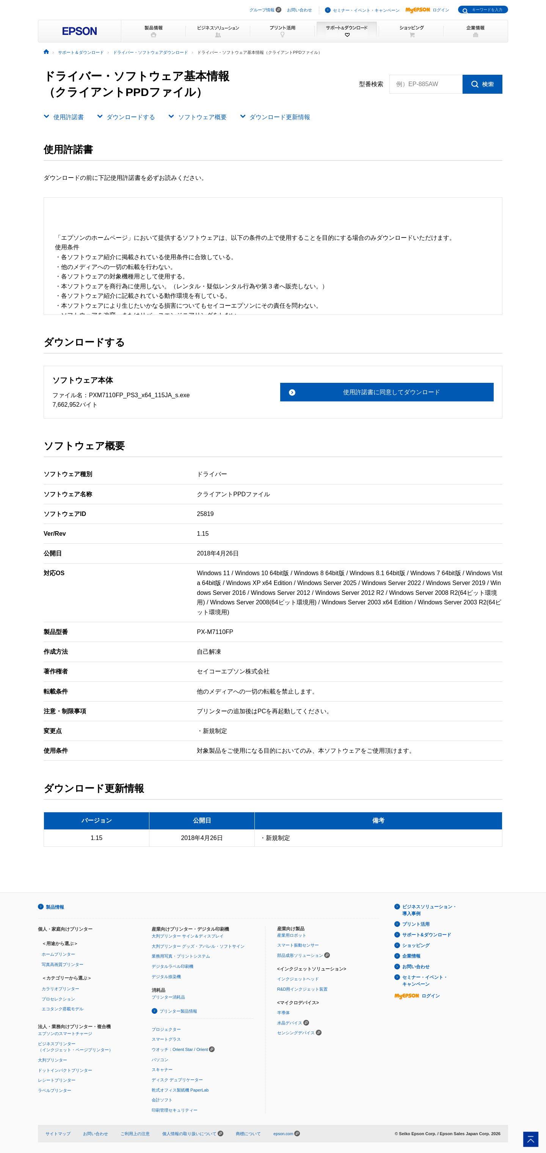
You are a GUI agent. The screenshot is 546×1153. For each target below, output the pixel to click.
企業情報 (411, 956)
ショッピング (416, 945)
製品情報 (55, 906)
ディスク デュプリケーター (177, 1079)
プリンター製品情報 (178, 1010)
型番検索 (371, 84)
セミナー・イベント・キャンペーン (366, 10)
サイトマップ (58, 1133)
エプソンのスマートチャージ (65, 1033)
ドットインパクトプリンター (65, 1069)
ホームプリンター (58, 954)
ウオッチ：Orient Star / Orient (180, 1048)
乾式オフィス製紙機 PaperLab (180, 1089)
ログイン (427, 10)
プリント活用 (416, 924)
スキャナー (162, 1069)
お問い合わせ (299, 10)
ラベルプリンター (54, 1089)
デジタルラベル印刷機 (172, 966)
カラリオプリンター (60, 988)
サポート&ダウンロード (426, 935)
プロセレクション (58, 998)
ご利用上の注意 (135, 1133)
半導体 (283, 1012)
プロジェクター (166, 1028)
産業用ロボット (291, 935)
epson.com (283, 1133)
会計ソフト (162, 1099)
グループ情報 (262, 10)
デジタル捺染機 (166, 976)
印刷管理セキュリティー (175, 1109)
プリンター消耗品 (168, 996)
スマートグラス (166, 1039)
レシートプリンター (56, 1079)
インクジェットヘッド (298, 978)
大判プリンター (52, 1059)
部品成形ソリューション (300, 955)
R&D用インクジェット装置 (302, 988)
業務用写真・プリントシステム (181, 955)
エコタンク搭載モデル (62, 1008)
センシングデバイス (296, 1032)
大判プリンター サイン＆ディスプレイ (188, 935)
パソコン (160, 1059)
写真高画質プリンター (62, 964)
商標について (248, 1133)
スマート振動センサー (298, 944)
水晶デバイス (289, 1022)
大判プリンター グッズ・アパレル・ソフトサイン (198, 946)
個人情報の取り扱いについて (192, 1133)
